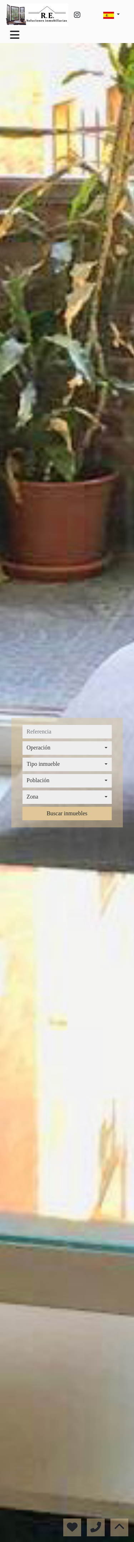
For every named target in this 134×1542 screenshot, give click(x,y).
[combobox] (67, 748)
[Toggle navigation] (15, 35)
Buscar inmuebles (66, 813)
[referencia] (67, 731)
